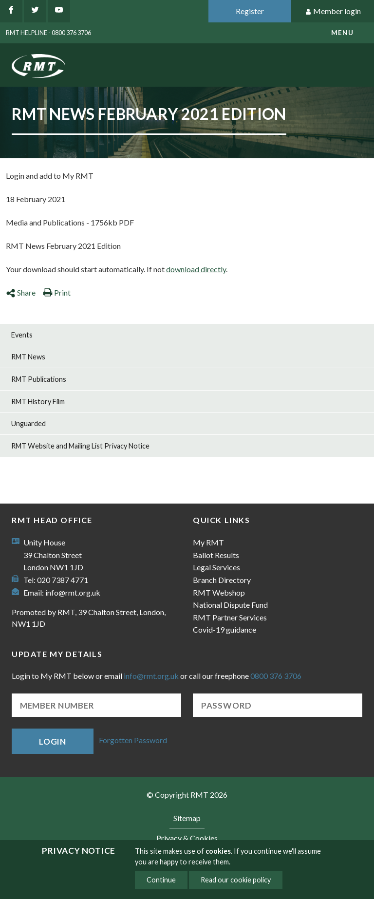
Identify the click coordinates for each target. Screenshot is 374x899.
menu (342, 33)
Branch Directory (222, 579)
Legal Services (216, 567)
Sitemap (187, 818)
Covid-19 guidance (224, 629)
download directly (196, 269)
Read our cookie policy (236, 880)
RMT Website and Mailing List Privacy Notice (80, 446)
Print (57, 292)
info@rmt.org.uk (72, 592)
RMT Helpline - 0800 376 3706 (48, 33)
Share (21, 292)
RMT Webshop (219, 592)
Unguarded (28, 423)
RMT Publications (38, 379)
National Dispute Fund (230, 604)
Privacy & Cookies (187, 838)
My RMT (208, 542)
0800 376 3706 (275, 675)
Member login (333, 11)
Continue (161, 880)
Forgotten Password (133, 740)
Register (250, 11)
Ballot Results (216, 555)
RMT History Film (38, 401)
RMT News (28, 357)
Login (52, 741)
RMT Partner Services (230, 617)
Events (22, 335)
